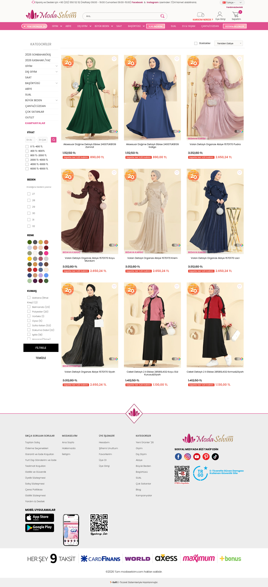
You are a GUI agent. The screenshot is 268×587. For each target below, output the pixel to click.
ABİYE (68, 26)
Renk (30, 235)
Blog (138, 489)
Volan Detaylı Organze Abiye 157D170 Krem (152, 258)
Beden (31, 179)
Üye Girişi (104, 466)
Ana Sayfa (68, 442)
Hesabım (104, 442)
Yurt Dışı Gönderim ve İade (40, 460)
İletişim (66, 454)
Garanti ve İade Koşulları (39, 454)
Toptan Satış (32, 442)
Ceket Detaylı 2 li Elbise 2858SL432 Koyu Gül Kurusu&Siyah (152, 373)
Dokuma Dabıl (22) (40, 330)
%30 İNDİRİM (155, 26)
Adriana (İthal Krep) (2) (37, 300)
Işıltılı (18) (35, 334)
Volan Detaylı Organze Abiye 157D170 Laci (215, 258)
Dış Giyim (141, 454)
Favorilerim (105, 454)
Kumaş (32, 291)
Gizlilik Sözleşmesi (35, 495)
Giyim (139, 448)
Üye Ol (103, 460)
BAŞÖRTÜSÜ (134, 26)
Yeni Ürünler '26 (145, 442)
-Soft (113, 569)
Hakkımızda (69, 448)
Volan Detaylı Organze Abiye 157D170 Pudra (215, 144)
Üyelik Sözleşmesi (35, 478)
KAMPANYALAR (35, 123)
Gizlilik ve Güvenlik (35, 472)
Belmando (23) (38, 307)
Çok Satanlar (143, 483)
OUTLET (29, 117)
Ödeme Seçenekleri (36, 448)
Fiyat (31, 132)
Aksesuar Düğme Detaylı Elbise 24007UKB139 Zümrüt (89, 146)
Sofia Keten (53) (39, 325)
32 (31, 226)
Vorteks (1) (35, 316)
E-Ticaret (122, 569)
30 (31, 213)
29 (31, 207)
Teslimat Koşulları (35, 466)
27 (31, 194)
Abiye (139, 460)
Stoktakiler (202, 43)
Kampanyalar (144, 495)
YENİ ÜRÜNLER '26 (36, 26)
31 (30, 220)
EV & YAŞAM (188, 26)
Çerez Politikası (34, 489)
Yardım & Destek (35, 501)
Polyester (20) (38, 311)
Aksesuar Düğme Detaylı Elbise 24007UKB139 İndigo (152, 146)
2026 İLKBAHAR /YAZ (38, 60)
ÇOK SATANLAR (34, 112)
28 (31, 200)
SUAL (173, 26)
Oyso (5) (34, 321)
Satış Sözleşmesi (34, 483)
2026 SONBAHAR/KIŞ (38, 54)
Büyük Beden (143, 466)
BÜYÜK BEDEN (102, 26)
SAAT (119, 26)
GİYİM (55, 26)
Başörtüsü (142, 472)
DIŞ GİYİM (82, 26)
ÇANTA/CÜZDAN (210, 26)
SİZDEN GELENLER (234, 26)
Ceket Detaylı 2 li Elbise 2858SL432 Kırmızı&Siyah (215, 372)
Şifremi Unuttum (108, 448)
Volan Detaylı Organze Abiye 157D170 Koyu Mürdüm (90, 259)
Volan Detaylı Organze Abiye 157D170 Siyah (90, 372)
